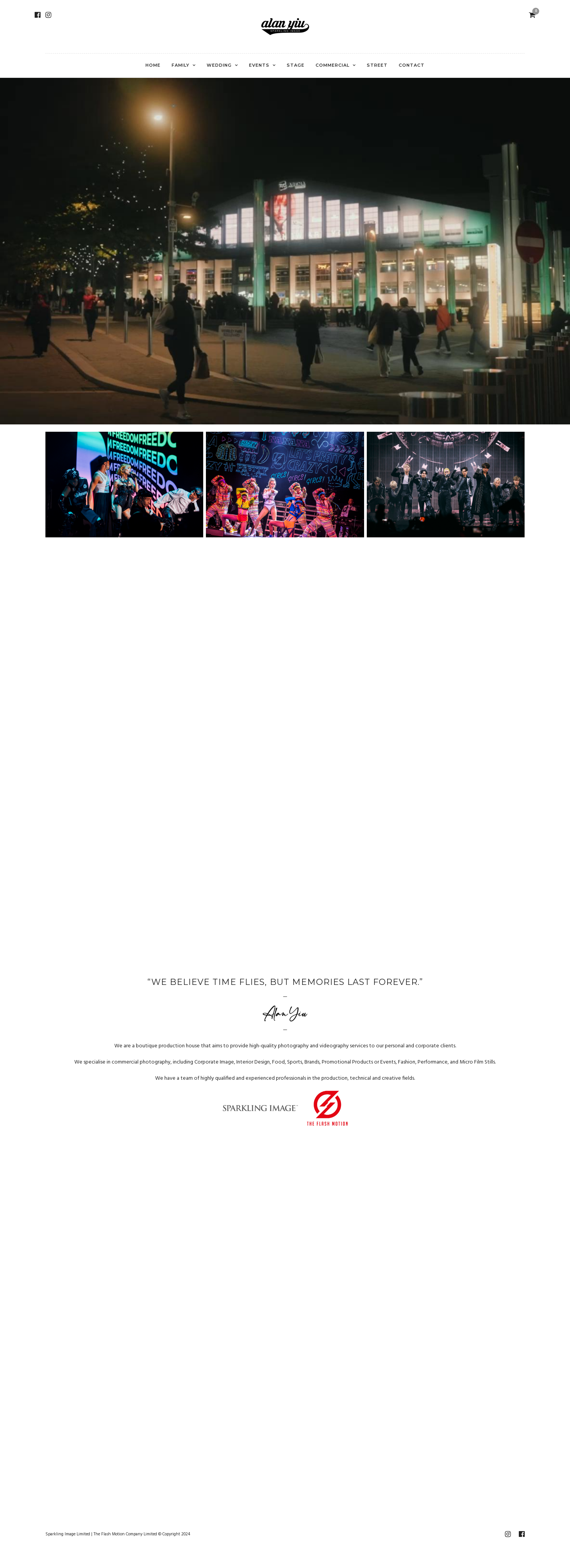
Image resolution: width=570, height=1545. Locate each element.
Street (377, 65)
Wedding (219, 65)
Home (152, 65)
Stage (295, 65)
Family (180, 65)
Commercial (332, 65)
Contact (412, 65)
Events (259, 65)
